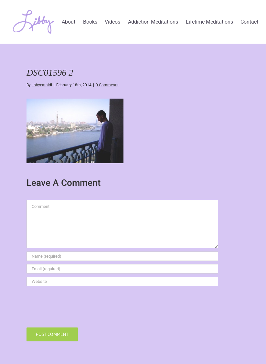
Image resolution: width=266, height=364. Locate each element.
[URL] (122, 281)
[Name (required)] (122, 256)
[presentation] (76, 305)
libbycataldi (42, 85)
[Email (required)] (122, 268)
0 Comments (107, 85)
